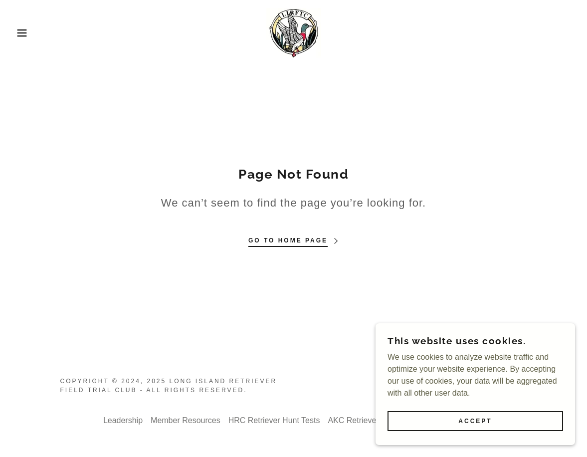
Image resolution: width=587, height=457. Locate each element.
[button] (29, 33)
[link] (293, 32)
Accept (475, 421)
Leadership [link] (123, 420)
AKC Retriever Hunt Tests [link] (373, 420)
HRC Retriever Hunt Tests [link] (274, 420)
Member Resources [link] (185, 420)
